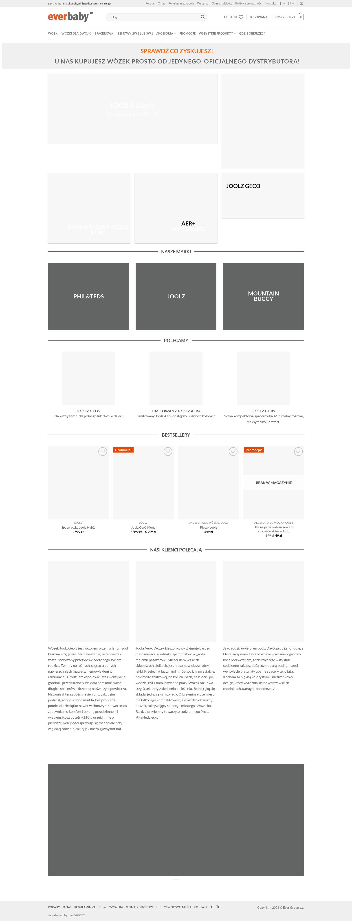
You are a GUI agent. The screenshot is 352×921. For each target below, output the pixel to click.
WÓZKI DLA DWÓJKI (77, 33)
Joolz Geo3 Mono (143, 527)
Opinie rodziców (222, 3)
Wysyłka (203, 3)
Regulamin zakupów (181, 3)
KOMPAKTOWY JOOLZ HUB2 (98, 229)
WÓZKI (53, 33)
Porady (150, 3)
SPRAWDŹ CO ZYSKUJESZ (176, 51)
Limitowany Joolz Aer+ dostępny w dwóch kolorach (176, 416)
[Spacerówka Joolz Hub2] (78, 482)
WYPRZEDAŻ (188, 226)
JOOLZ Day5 (132, 105)
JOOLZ (176, 296)
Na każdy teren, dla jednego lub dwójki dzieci (88, 416)
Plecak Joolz (208, 527)
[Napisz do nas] (301, 3)
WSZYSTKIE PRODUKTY (217, 33)
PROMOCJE (187, 33)
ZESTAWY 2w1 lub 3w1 (135, 33)
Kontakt (270, 3)
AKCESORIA (166, 33)
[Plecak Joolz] (208, 482)
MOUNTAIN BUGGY (263, 296)
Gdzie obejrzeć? (252, 33)
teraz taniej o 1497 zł (132, 113)
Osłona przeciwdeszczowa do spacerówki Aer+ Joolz (273, 529)
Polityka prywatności (248, 3)
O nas (161, 3)
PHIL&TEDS (88, 296)
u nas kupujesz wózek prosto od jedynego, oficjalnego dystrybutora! (177, 61)
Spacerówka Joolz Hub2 (78, 527)
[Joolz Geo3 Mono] (143, 482)
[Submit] (203, 17)
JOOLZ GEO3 (243, 186)
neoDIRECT (77, 915)
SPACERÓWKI (104, 33)
